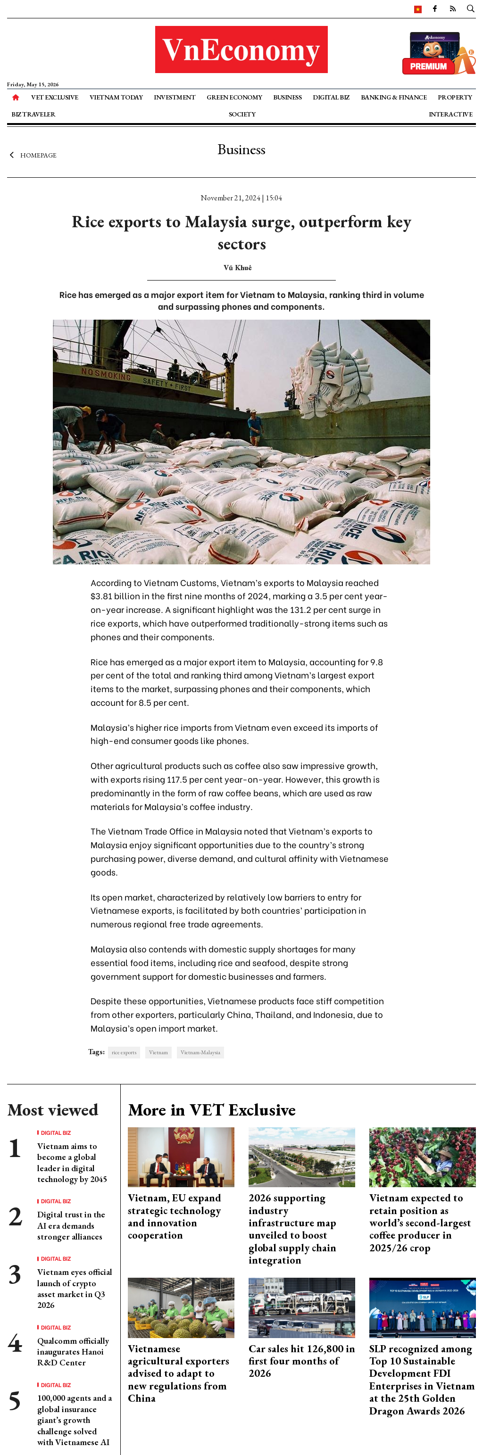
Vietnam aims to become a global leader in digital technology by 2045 (72, 1162)
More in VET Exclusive (212, 1110)
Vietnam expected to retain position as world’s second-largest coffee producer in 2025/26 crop (420, 1223)
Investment (174, 97)
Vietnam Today (116, 97)
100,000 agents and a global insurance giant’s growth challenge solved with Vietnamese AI (74, 1419)
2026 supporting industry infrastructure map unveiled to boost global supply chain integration (292, 1229)
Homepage (32, 154)
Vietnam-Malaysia (200, 1052)
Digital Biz (331, 97)
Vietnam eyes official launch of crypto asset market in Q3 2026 (74, 1288)
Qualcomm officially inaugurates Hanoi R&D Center (73, 1351)
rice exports (124, 1052)
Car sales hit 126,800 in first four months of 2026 (302, 1361)
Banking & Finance (394, 97)
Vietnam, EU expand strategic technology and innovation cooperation (174, 1216)
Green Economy (234, 97)
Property (455, 97)
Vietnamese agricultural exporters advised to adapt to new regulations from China (178, 1373)
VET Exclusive (54, 97)
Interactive (451, 114)
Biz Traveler (33, 114)
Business (287, 97)
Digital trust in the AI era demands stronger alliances (71, 1225)
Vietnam (158, 1052)
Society (242, 114)
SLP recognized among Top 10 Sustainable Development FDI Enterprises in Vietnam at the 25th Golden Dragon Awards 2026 (422, 1380)
